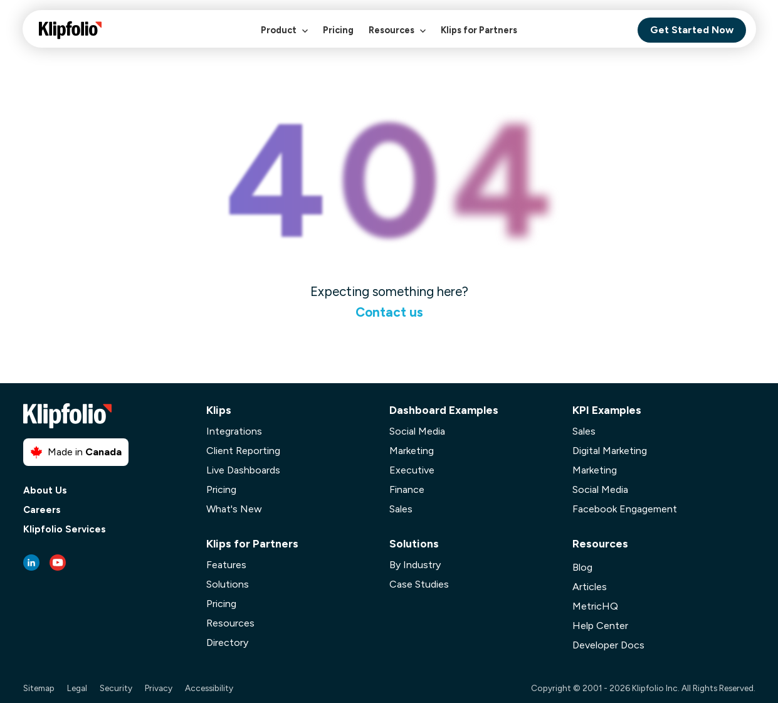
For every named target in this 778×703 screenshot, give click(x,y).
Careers (42, 510)
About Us (45, 490)
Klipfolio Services (64, 529)
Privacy (158, 688)
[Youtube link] (58, 562)
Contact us (389, 312)
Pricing (338, 30)
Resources (397, 36)
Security (116, 688)
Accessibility (209, 688)
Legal (77, 688)
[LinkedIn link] (31, 562)
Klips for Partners (479, 30)
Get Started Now (691, 30)
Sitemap (39, 688)
